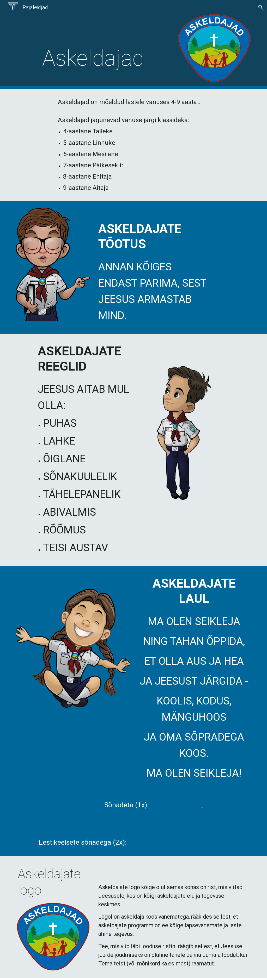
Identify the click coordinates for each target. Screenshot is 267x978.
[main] (93, 58)
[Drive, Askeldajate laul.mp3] (194, 841)
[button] (260, 7)
